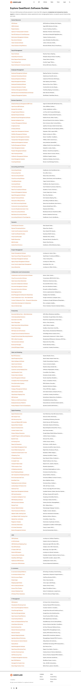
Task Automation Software (17, 341)
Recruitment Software (16, 40)
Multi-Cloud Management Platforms (19, 607)
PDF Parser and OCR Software (18, 330)
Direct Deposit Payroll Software (18, 59)
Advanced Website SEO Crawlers (19, 422)
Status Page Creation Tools (17, 665)
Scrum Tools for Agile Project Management (21, 264)
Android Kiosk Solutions (16, 245)
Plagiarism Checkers (16, 521)
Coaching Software (16, 161)
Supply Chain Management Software (20, 131)
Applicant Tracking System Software (19, 31)
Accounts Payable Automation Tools (19, 209)
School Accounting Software (18, 211)
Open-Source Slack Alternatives (18, 281)
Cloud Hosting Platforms (17, 618)
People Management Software (18, 81)
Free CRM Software (15, 546)
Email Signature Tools (16, 292)
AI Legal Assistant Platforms (17, 112)
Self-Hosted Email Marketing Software (20, 474)
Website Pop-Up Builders (17, 519)
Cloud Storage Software (17, 610)
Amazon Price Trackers (16, 588)
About (41, 676)
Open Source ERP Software (17, 106)
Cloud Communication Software (19, 278)
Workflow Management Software (19, 134)
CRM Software (14, 538)
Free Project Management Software (19, 258)
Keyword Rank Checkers (16, 425)
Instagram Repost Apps (16, 463)
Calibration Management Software (19, 156)
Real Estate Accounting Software (19, 214)
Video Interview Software (17, 42)
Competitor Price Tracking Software (19, 380)
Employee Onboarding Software (18, 76)
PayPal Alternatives (15, 239)
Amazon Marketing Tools (17, 591)
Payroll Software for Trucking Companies (20, 65)
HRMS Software (15, 26)
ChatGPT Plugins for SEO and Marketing (20, 436)
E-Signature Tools (15, 125)
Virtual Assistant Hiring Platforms (19, 45)
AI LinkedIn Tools (15, 461)
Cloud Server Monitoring (17, 624)
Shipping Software (15, 386)
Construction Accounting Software (19, 206)
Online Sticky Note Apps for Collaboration (21, 303)
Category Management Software (19, 389)
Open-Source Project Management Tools (21, 256)
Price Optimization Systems (17, 383)
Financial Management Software (19, 192)
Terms (51, 681)
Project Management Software (18, 253)
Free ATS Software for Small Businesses (20, 34)
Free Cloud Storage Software (18, 613)
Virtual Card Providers (16, 236)
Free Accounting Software (17, 175)
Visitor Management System (17, 148)
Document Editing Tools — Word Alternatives (21, 314)
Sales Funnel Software (16, 364)
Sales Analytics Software (17, 391)
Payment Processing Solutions (18, 228)
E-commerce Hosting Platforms (18, 571)
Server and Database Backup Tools (19, 621)
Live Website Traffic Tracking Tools (19, 516)
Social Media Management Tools (19, 447)
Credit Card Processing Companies (19, 231)
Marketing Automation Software (18, 483)
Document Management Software (19, 286)
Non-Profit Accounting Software (18, 203)
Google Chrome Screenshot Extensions (20, 333)
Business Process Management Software (20, 117)
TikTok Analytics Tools (16, 466)
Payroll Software (15, 53)
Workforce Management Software (19, 89)
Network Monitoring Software (18, 629)
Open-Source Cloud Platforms (18, 616)
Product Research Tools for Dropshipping (20, 405)
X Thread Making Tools (16, 458)
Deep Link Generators (16, 444)
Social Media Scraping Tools (18, 449)
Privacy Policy (53, 679)
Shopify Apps (14, 580)
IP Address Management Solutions (19, 657)
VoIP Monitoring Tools (16, 654)
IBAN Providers (14, 242)
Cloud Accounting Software (17, 178)
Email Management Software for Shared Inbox (22, 294)
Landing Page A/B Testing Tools (18, 485)
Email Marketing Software (17, 472)
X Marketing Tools (15, 455)
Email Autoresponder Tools (17, 477)
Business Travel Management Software (20, 137)
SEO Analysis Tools (15, 416)
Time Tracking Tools (16, 62)
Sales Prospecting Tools (16, 358)
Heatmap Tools (15, 488)
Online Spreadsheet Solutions (18, 317)
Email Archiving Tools (16, 627)
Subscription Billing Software (18, 200)
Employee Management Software (19, 73)
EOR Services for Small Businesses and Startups (22, 92)
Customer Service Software (17, 555)
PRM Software (14, 397)
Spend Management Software (18, 195)
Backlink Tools (14, 438)
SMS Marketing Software (17, 499)
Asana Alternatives (15, 267)
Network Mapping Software (17, 635)
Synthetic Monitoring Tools (17, 652)
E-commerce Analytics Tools (18, 574)
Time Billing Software (16, 181)
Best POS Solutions (15, 355)
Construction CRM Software (17, 563)
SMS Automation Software (17, 502)
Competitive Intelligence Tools (18, 497)
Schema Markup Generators (17, 433)
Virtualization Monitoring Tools (18, 605)
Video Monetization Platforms (18, 510)
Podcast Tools (14, 505)
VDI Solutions (14, 602)
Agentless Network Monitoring (18, 638)
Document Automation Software (19, 289)
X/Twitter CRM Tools (16, 549)
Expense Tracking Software (17, 197)
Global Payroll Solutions (17, 56)
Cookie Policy (53, 676)
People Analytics (15, 29)
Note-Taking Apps (15, 322)
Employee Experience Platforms (18, 78)
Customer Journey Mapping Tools (19, 369)
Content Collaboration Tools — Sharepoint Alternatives (24, 300)
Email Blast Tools (15, 480)
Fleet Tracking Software (16, 153)
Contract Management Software (19, 123)
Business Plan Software (16, 109)
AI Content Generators (16, 527)
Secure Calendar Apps (16, 305)
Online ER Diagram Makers (17, 347)
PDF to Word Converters (17, 339)
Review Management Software (18, 530)
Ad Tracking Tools (15, 441)
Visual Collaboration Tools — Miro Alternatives (22, 297)
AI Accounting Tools (16, 173)
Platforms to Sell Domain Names (18, 400)
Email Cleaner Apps (16, 328)
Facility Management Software (18, 145)
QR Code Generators (16, 494)
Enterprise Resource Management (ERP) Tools (21, 103)
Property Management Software (18, 150)
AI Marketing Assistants (16, 469)
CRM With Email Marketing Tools (19, 544)
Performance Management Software (19, 37)
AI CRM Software (15, 541)
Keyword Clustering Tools (17, 427)
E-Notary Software (15, 128)
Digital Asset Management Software (19, 491)
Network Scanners (15, 632)
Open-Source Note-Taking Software (19, 325)
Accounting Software (16, 170)
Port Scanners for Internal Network (19, 641)
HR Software (14, 23)
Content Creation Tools (16, 430)
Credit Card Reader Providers (18, 233)
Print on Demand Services (17, 585)
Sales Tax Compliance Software (18, 189)
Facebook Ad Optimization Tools (19, 452)
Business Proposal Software (17, 114)
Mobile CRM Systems (16, 552)
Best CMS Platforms (16, 660)
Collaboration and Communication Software (21, 275)
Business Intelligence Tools (17, 120)
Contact (42, 679)
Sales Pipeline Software (16, 366)
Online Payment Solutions (17, 225)
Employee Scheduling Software (18, 84)
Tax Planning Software (16, 186)
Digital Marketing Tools (16, 413)
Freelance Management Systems (19, 95)
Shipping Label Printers (16, 582)
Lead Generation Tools (16, 372)
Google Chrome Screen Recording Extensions (22, 336)
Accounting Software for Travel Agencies (20, 217)
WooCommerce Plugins (16, 577)
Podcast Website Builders (17, 508)
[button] (69, 2)
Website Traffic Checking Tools (18, 513)
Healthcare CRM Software (17, 560)
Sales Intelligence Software (17, 361)
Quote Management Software (18, 377)
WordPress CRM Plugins (16, 557)
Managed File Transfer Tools (17, 663)
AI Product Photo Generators (18, 593)
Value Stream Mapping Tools (18, 394)
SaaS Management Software (18, 646)
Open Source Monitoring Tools (18, 649)
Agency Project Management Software (20, 261)
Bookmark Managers (16, 344)
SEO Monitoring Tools (16, 419)
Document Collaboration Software (19, 283)
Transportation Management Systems (20, 139)
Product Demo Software (17, 375)
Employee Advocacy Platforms (18, 402)
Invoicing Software (15, 184)
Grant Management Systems (18, 159)
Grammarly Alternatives (16, 524)
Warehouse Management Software (19, 142)
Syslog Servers (14, 643)
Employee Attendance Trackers (18, 87)
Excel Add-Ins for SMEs (16, 319)
